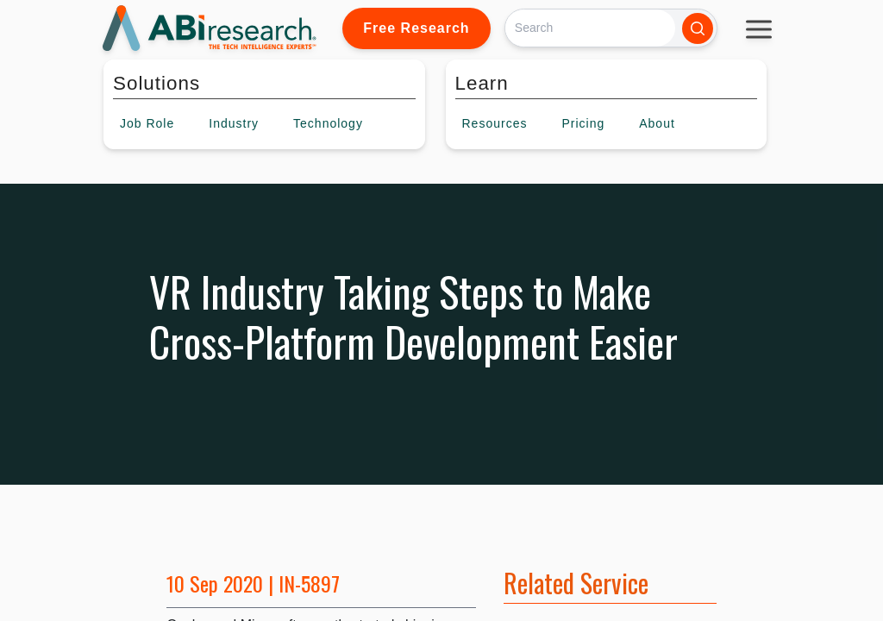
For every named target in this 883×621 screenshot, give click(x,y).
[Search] (590, 28)
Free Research (416, 28)
